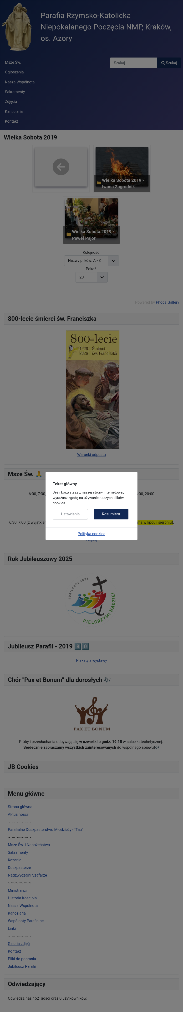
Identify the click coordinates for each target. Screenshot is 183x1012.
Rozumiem (111, 514)
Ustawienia (70, 514)
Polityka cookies (91, 534)
